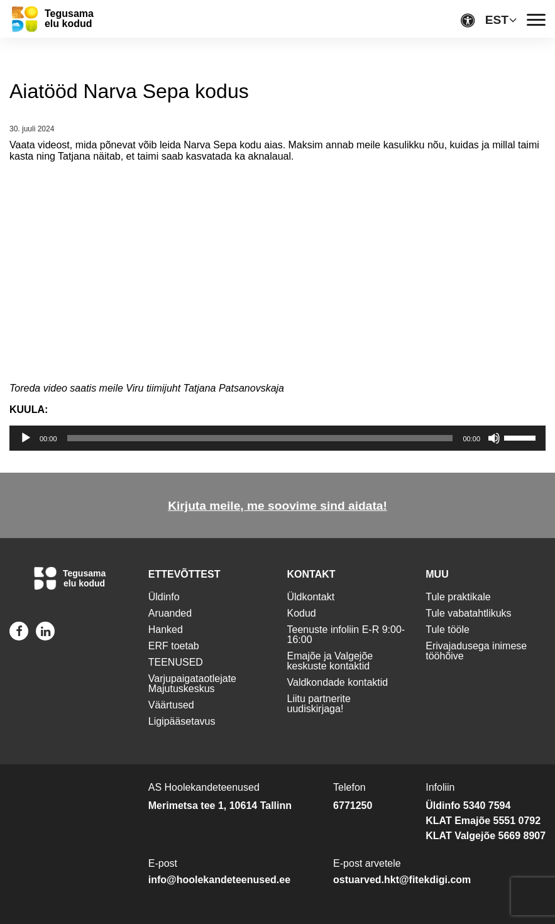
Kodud (301, 613)
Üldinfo (164, 596)
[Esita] (25, 438)
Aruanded (170, 613)
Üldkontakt (311, 596)
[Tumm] (494, 438)
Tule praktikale (458, 596)
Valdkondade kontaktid (337, 682)
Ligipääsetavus (182, 721)
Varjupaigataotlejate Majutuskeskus (192, 683)
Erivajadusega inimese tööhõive (476, 651)
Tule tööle (448, 629)
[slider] (260, 438)
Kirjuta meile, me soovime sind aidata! (277, 505)
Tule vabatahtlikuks (468, 613)
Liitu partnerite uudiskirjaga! (319, 703)
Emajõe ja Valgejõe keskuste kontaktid (330, 661)
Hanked (165, 629)
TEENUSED (175, 662)
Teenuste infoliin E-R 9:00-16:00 (346, 634)
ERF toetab (173, 646)
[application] (277, 438)
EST (496, 19)
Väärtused (171, 705)
